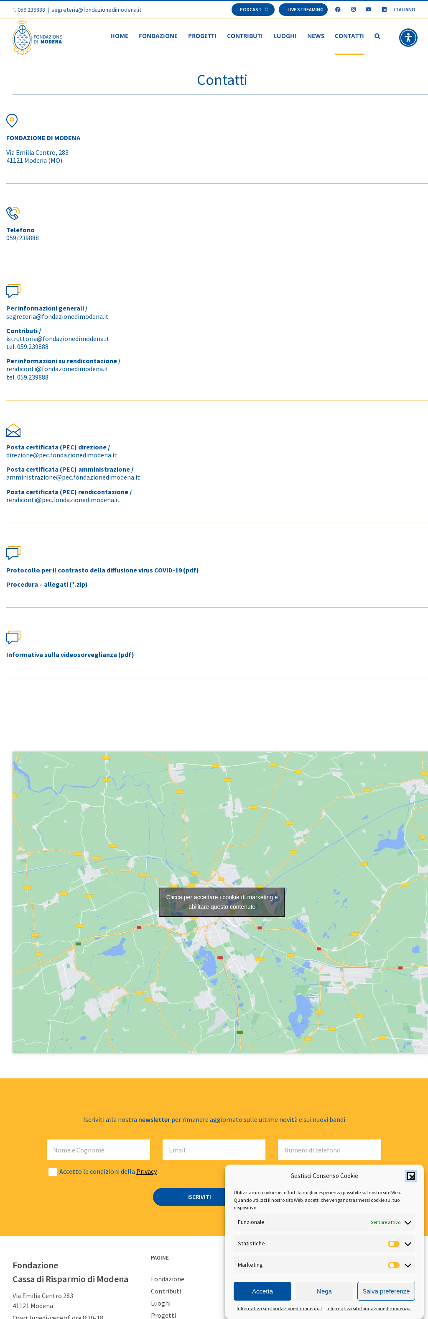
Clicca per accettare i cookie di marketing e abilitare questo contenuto (222, 902)
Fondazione (167, 1279)
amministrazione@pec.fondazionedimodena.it (73, 477)
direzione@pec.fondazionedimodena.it (61, 455)
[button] (411, 1176)
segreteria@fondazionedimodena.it (96, 9)
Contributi (166, 1291)
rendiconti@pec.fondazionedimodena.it (63, 500)
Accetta (262, 1291)
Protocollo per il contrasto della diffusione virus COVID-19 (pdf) (102, 570)
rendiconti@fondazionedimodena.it (57, 369)
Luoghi (161, 1303)
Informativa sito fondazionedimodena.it (279, 1308)
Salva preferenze (386, 1291)
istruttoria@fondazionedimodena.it (58, 339)
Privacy (146, 1172)
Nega (324, 1291)
